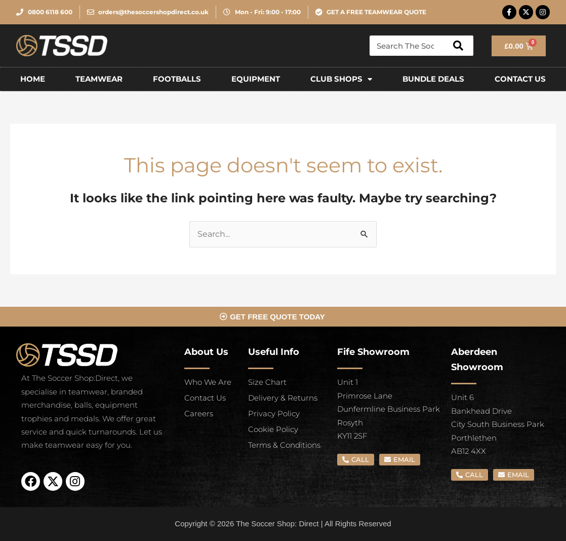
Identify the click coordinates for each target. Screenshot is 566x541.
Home (32, 79)
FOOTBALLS (177, 79)
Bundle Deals (433, 79)
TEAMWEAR (99, 79)
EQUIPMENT (255, 79)
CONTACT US (520, 79)
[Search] (458, 45)
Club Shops (341, 79)
